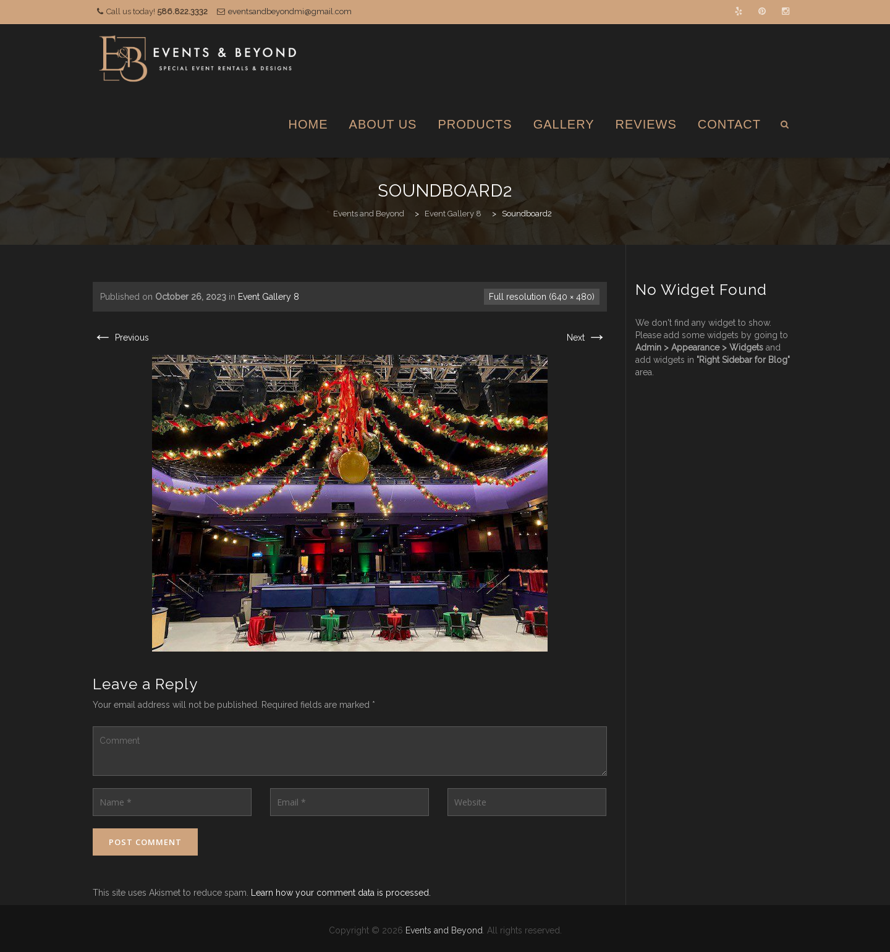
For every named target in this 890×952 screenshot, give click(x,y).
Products (475, 124)
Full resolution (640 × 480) (542, 297)
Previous (121, 337)
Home (308, 124)
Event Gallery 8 (268, 297)
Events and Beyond (444, 930)
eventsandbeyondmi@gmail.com (290, 11)
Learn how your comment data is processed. (341, 893)
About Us (383, 124)
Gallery (564, 124)
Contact (729, 124)
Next (587, 337)
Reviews (646, 124)
